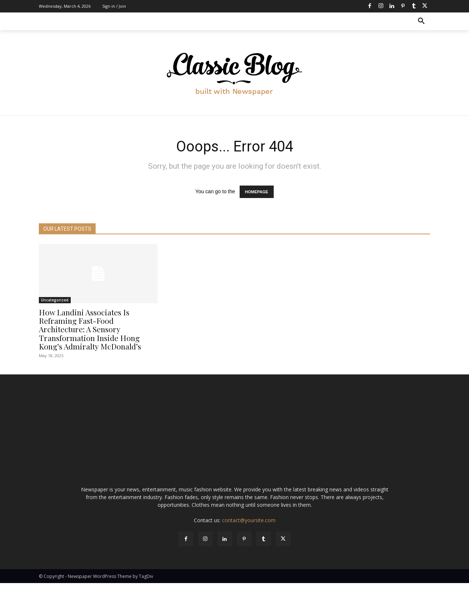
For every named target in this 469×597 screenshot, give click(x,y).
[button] (421, 21)
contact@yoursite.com (249, 534)
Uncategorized (55, 300)
